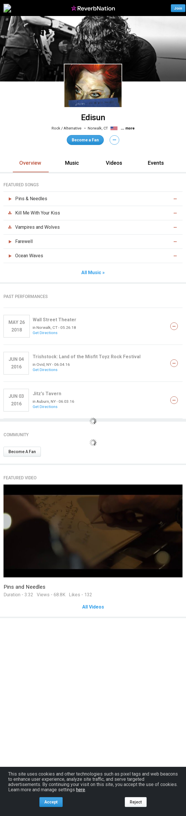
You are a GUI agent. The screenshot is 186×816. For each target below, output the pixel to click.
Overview (30, 163)
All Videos (93, 607)
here (80, 789)
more (130, 128)
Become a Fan (85, 140)
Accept (51, 802)
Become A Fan (22, 451)
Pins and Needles (24, 587)
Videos (114, 163)
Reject (136, 802)
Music (72, 163)
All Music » (93, 272)
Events (156, 163)
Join (178, 8)
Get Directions (45, 332)
